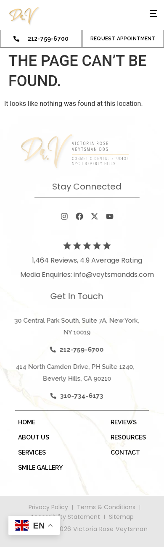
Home (26, 422)
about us (33, 437)
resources (128, 437)
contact (125, 452)
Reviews (124, 422)
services (32, 452)
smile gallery (40, 467)
